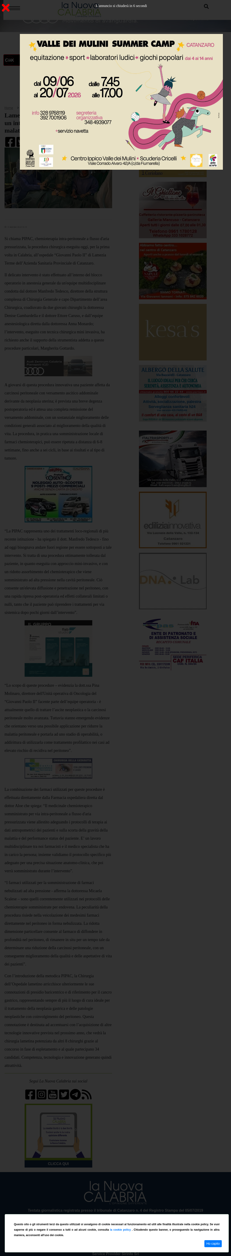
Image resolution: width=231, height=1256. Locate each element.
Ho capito (213, 1243)
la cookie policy (121, 1229)
